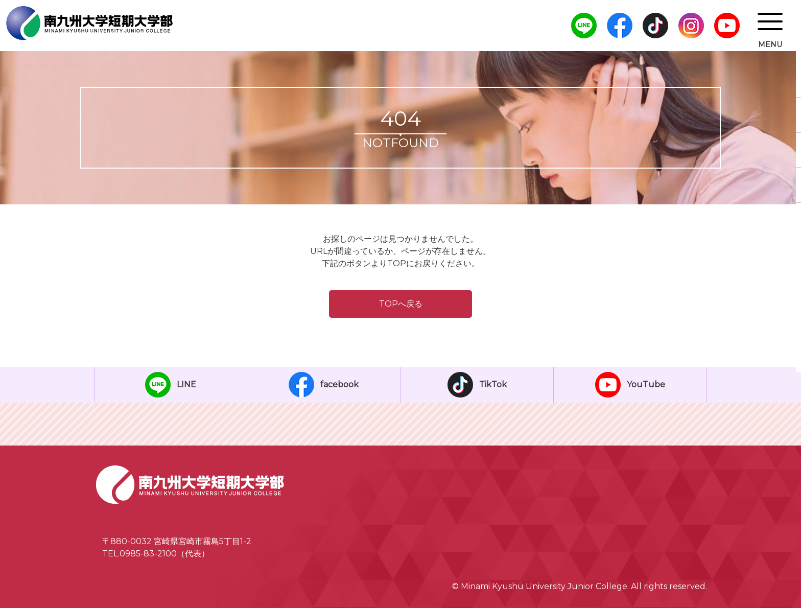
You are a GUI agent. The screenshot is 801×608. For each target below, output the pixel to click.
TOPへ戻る (400, 304)
